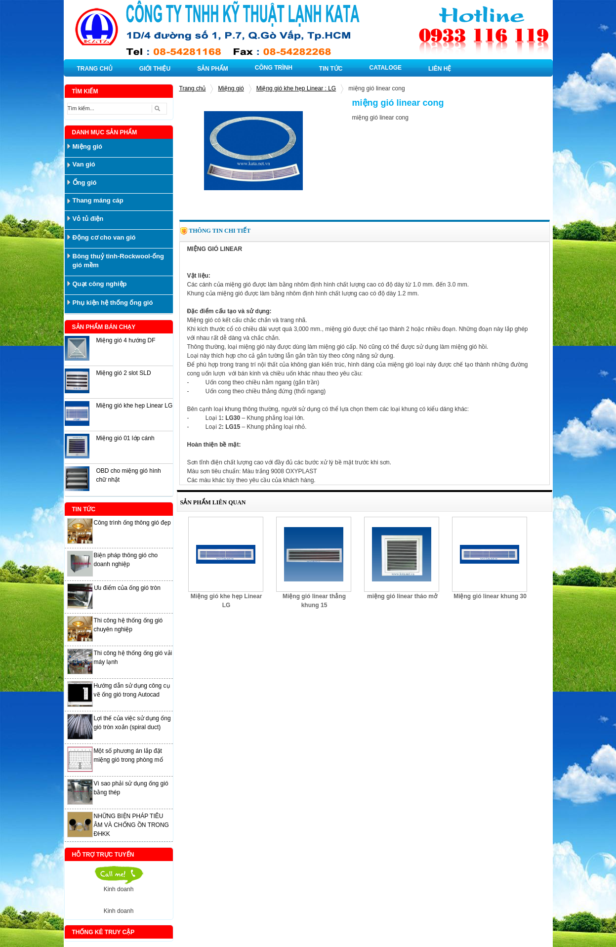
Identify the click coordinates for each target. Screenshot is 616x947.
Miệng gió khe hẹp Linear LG (134, 405)
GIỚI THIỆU (154, 68)
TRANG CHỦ (95, 68)
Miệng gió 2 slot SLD (123, 373)
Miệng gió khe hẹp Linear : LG (296, 88)
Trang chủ (192, 88)
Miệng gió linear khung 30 (490, 596)
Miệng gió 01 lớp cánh (125, 438)
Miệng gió (231, 88)
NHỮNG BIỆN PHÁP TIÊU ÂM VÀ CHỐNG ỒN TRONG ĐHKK (131, 825)
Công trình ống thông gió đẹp (132, 522)
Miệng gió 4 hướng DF (126, 340)
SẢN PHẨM (212, 68)
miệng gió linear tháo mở (402, 596)
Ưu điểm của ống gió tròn (127, 587)
